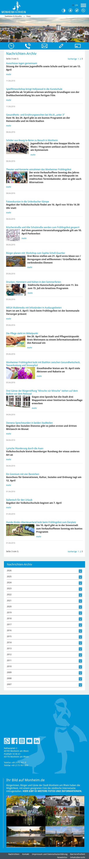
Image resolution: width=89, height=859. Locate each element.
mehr (8, 74)
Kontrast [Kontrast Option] (65, 10)
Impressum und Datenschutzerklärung (49, 854)
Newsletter (62, 857)
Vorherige (72, 59)
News (28, 16)
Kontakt (25, 854)
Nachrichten (13, 854)
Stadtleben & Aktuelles (13, 16)
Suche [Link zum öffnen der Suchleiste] (84, 10)
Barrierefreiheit (77, 854)
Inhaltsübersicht (77, 857)
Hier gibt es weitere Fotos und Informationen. (52, 791)
